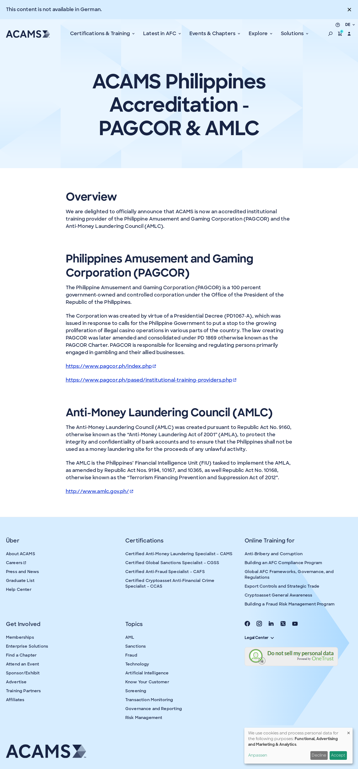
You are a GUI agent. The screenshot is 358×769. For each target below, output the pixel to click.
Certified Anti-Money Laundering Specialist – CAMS (178, 554)
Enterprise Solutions (27, 646)
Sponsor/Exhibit (23, 673)
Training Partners (23, 691)
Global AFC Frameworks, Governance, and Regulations (289, 574)
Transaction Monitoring (149, 700)
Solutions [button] (293, 33)
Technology (137, 664)
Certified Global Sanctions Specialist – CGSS (172, 562)
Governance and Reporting (153, 708)
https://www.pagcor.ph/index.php (111, 366)
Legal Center (259, 637)
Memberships (20, 637)
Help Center (18, 589)
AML (129, 637)
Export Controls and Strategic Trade (282, 586)
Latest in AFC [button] (160, 33)
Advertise (16, 682)
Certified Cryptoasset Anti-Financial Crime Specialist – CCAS (169, 583)
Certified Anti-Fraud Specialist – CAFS (165, 571)
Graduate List (20, 580)
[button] (330, 34)
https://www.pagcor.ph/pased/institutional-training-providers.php (151, 380)
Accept (338, 755)
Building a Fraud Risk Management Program (289, 604)
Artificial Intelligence (147, 673)
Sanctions (135, 646)
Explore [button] (259, 33)
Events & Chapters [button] (213, 33)
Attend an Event (22, 664)
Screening (135, 691)
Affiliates (15, 700)
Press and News (22, 571)
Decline (319, 755)
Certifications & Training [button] (100, 33)
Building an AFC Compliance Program (283, 562)
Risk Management (143, 717)
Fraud (131, 655)
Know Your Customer (147, 682)
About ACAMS (20, 554)
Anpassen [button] (257, 755)
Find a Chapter (21, 655)
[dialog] (298, 746)
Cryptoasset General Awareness (278, 595)
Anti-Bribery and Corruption (274, 554)
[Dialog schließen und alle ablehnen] (348, 731)
